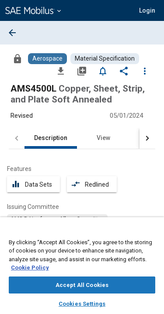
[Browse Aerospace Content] (47, 58)
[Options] (145, 70)
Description (50, 137)
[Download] (61, 70)
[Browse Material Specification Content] (104, 58)
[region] (82, 268)
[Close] (152, 232)
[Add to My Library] (82, 70)
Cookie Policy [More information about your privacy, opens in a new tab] (30, 267)
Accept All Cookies (82, 285)
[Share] (124, 70)
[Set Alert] (103, 70)
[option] (57, 219)
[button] (147, 10)
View (103, 137)
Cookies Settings (82, 303)
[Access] (17, 58)
